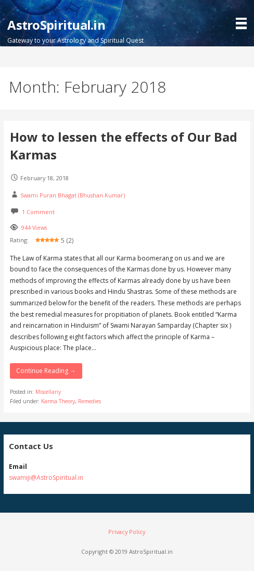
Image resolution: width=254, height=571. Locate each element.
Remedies (89, 401)
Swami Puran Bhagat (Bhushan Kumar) (72, 195)
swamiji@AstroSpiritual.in (46, 477)
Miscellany (48, 391)
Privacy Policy (126, 532)
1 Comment (38, 212)
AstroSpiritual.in (56, 24)
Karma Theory (58, 401)
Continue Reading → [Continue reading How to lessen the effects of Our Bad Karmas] (46, 370)
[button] (243, 15)
